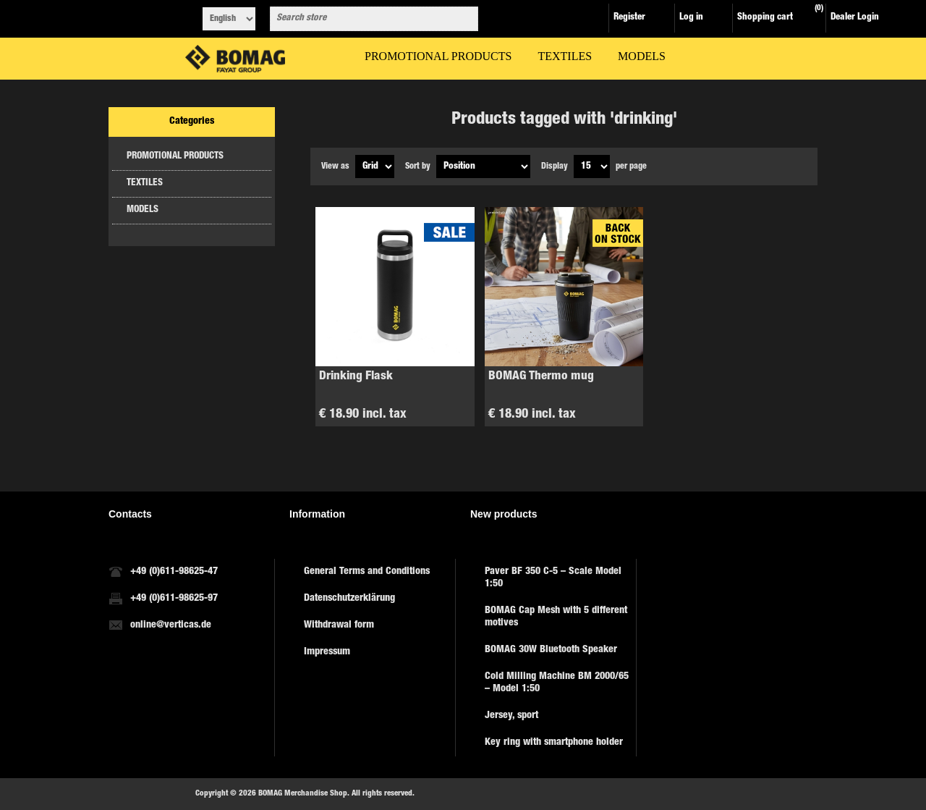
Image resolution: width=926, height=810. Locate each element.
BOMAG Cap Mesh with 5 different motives (556, 617)
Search (464, 18)
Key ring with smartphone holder (554, 743)
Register (629, 17)
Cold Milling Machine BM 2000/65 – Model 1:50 (557, 683)
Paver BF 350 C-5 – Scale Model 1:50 (553, 578)
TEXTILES (145, 183)
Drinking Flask (356, 377)
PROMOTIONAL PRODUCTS (175, 156)
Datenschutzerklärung (349, 599)
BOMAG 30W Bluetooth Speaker (551, 650)
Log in (691, 17)
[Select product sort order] (483, 166)
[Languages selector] (229, 18)
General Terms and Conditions (367, 572)
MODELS (142, 210)
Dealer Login (855, 17)
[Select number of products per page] (592, 166)
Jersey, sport (511, 716)
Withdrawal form (339, 625)
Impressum (327, 652)
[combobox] (361, 18)
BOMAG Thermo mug (541, 377)
